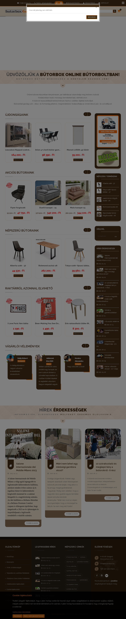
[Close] (96, 7)
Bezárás (92, 17)
